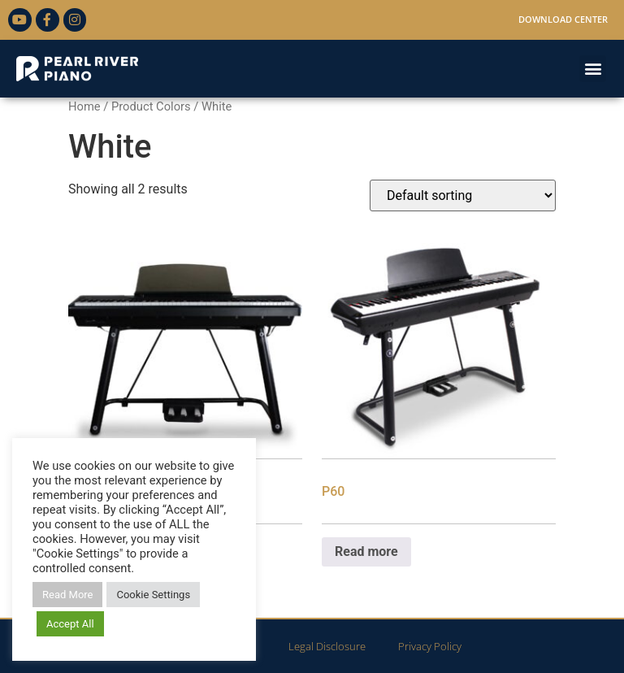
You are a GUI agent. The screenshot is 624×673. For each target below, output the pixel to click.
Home (84, 106)
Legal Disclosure (327, 646)
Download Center (563, 19)
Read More (67, 594)
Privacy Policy (430, 646)
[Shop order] (463, 195)
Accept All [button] (70, 624)
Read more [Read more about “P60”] (366, 551)
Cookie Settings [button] (153, 594)
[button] (592, 68)
